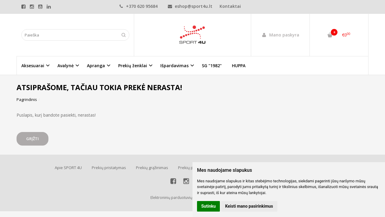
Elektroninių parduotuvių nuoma (177, 197)
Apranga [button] (96, 65)
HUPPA (238, 65)
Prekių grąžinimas (152, 167)
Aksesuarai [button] (32, 65)
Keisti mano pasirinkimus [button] (249, 206)
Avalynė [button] (65, 65)
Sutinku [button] (208, 206)
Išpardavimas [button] (174, 65)
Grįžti (32, 138)
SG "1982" (212, 65)
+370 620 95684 (138, 6)
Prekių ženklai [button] (132, 65)
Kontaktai (230, 6)
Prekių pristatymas (109, 167)
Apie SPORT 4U (68, 167)
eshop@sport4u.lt (190, 6)
